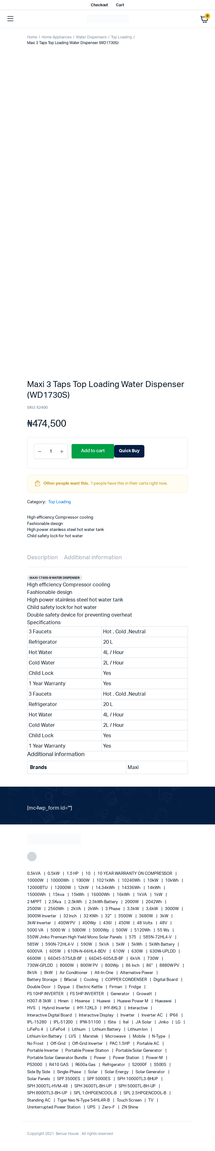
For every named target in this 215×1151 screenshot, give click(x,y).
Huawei (104, 1001)
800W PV (89, 966)
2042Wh (154, 902)
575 (133, 937)
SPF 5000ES (99, 1079)
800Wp (112, 966)
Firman (116, 987)
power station (126, 1058)
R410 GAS (59, 1065)
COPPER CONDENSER (126, 980)
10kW (153, 881)
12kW (84, 888)
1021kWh (106, 881)
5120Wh (142, 930)
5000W (79, 930)
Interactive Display (96, 1015)
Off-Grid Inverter (87, 1044)
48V (164, 923)
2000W (132, 902)
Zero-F (109, 1107)
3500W (125, 916)
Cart (120, 5)
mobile (139, 1036)
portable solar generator (139, 1051)
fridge (135, 987)
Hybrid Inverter (56, 1008)
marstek (91, 1036)
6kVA (135, 959)
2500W (34, 909)
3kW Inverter (39, 923)
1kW (158, 895)
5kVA (104, 945)
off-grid (58, 1044)
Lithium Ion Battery (45, 1036)
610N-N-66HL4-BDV (88, 951)
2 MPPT (35, 902)
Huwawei (164, 1001)
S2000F (140, 1065)
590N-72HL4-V (60, 945)
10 (88, 874)
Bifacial (71, 980)
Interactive (138, 1008)
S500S (160, 1065)
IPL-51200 (64, 1022)
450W (125, 923)
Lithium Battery (107, 1030)
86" (150, 966)
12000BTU (38, 888)
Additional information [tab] (93, 558)
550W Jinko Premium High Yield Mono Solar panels (75, 937)
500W (122, 930)
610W (119, 951)
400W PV (67, 923)
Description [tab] (42, 558)
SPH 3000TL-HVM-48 (47, 1086)
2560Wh (56, 909)
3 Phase (113, 909)
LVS (73, 1036)
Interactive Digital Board (50, 1015)
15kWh (78, 895)
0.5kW (54, 874)
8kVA (32, 973)
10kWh (172, 881)
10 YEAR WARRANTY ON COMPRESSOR (135, 874)
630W (137, 951)
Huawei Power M (133, 1001)
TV (151, 1100)
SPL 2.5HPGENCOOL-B (145, 1093)
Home (32, 37)
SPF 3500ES (69, 1079)
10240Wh (131, 881)
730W (153, 959)
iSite (112, 1022)
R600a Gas (86, 1065)
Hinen (63, 1001)
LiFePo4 (58, 1030)
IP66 (174, 1015)
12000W (63, 888)
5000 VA (35, 930)
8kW (49, 973)
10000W (35, 881)
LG (178, 1022)
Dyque (64, 987)
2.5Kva (55, 902)
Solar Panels (39, 1079)
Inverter (128, 1015)
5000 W (58, 930)
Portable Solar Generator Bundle (57, 1058)
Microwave (116, 1036)
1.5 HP (73, 874)
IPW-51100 (91, 1022)
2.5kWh (75, 902)
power (100, 1058)
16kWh (124, 895)
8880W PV (170, 966)
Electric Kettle (89, 987)
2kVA (76, 909)
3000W (172, 909)
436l (108, 923)
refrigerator (114, 1065)
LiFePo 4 (35, 1030)
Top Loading (121, 37)
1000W (83, 881)
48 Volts (145, 923)
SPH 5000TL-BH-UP (138, 1086)
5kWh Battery (162, 945)
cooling (91, 980)
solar (93, 1072)
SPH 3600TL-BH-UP (93, 1086)
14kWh (154, 888)
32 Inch (70, 916)
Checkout (99, 5)
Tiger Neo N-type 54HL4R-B (84, 1100)
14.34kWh (106, 888)
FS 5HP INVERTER (87, 994)
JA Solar (144, 1022)
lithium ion (138, 1030)
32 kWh (91, 916)
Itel (126, 1022)
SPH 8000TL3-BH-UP (47, 1093)
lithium (79, 1030)
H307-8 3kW (39, 1001)
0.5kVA (34, 874)
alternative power (137, 973)
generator (121, 994)
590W (87, 945)
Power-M (155, 1058)
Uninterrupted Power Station (54, 1107)
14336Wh (131, 888)
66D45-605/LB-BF (106, 959)
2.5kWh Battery (104, 902)
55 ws (163, 930)
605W (55, 951)
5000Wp (101, 930)
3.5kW (133, 909)
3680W (146, 916)
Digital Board (166, 980)
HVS (31, 1008)
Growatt (145, 994)
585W (33, 945)
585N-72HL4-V (158, 937)
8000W (67, 966)
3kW (164, 916)
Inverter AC (153, 1015)
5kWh (137, 945)
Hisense (83, 1001)
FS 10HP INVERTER (45, 994)
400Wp (89, 923)
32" (108, 916)
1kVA (142, 895)
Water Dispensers (91, 37)
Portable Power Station (87, 1051)
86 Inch (133, 966)
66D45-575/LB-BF (65, 959)
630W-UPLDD (163, 951)
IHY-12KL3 (87, 1008)
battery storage (42, 980)
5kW (120, 945)
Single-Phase (69, 1072)
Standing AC (39, 1100)
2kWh (93, 909)
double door (39, 987)
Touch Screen (129, 1100)
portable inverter (43, 1051)
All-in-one (104, 973)
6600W (34, 959)
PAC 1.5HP (120, 1044)
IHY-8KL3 (113, 1008)
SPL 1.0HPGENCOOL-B (95, 1093)
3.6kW (152, 909)
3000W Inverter (42, 916)
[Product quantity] (50, 451)
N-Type (159, 1036)
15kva (59, 895)
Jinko (164, 1022)
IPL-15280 (37, 1022)
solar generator (151, 1072)
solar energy (117, 1072)
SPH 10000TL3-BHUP (138, 1079)
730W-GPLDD (40, 966)
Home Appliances (57, 37)
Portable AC (148, 1044)
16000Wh (101, 895)
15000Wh (37, 895)
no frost (35, 1044)
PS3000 (35, 1065)
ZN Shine (130, 1107)
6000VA (35, 951)
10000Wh (60, 881)
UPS (91, 1107)
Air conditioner (74, 973)
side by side (39, 1072)
